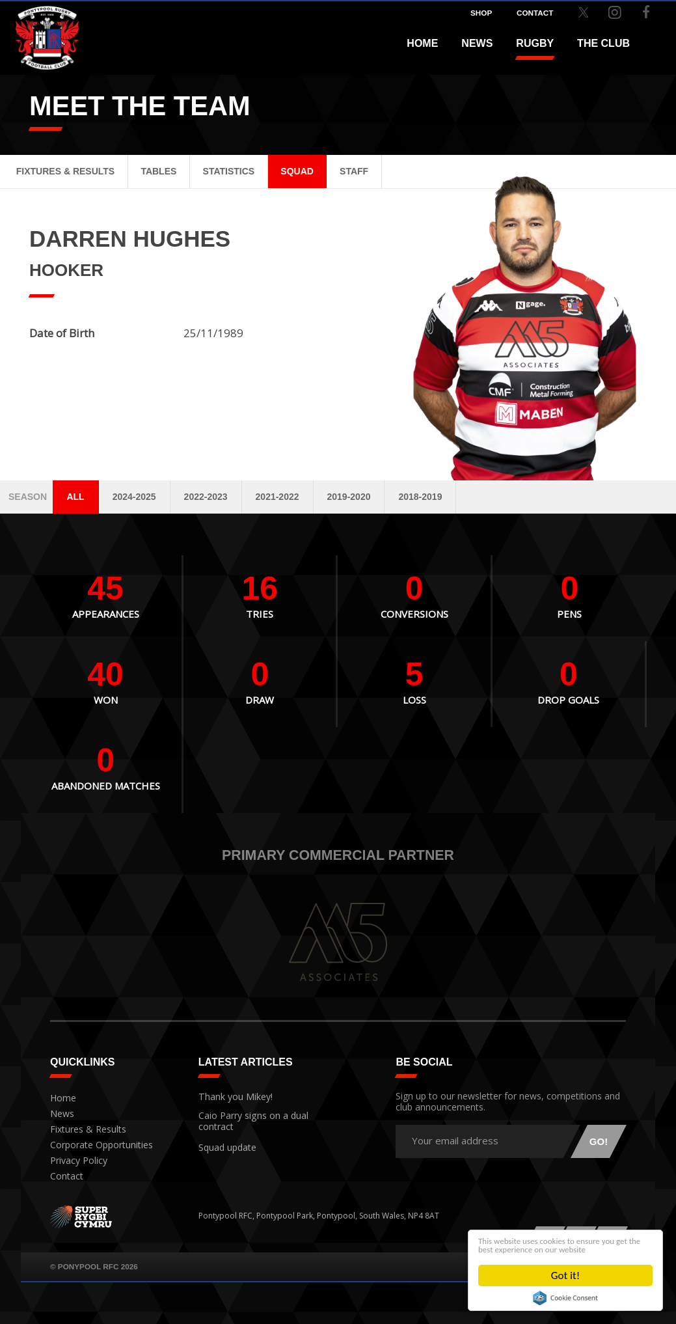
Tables (158, 171)
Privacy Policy (75, 1160)
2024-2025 (134, 496)
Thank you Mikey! (229, 1095)
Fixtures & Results (65, 171)
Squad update (224, 1142)
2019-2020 (349, 496)
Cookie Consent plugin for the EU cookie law (565, 1298)
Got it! (565, 1275)
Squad (297, 171)
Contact (64, 1176)
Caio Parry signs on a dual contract (246, 1119)
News (477, 43)
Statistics (229, 171)
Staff (354, 171)
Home (422, 43)
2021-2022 (277, 496)
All (75, 496)
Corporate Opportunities (96, 1145)
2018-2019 (420, 496)
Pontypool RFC (39, 30)
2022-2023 (206, 496)
